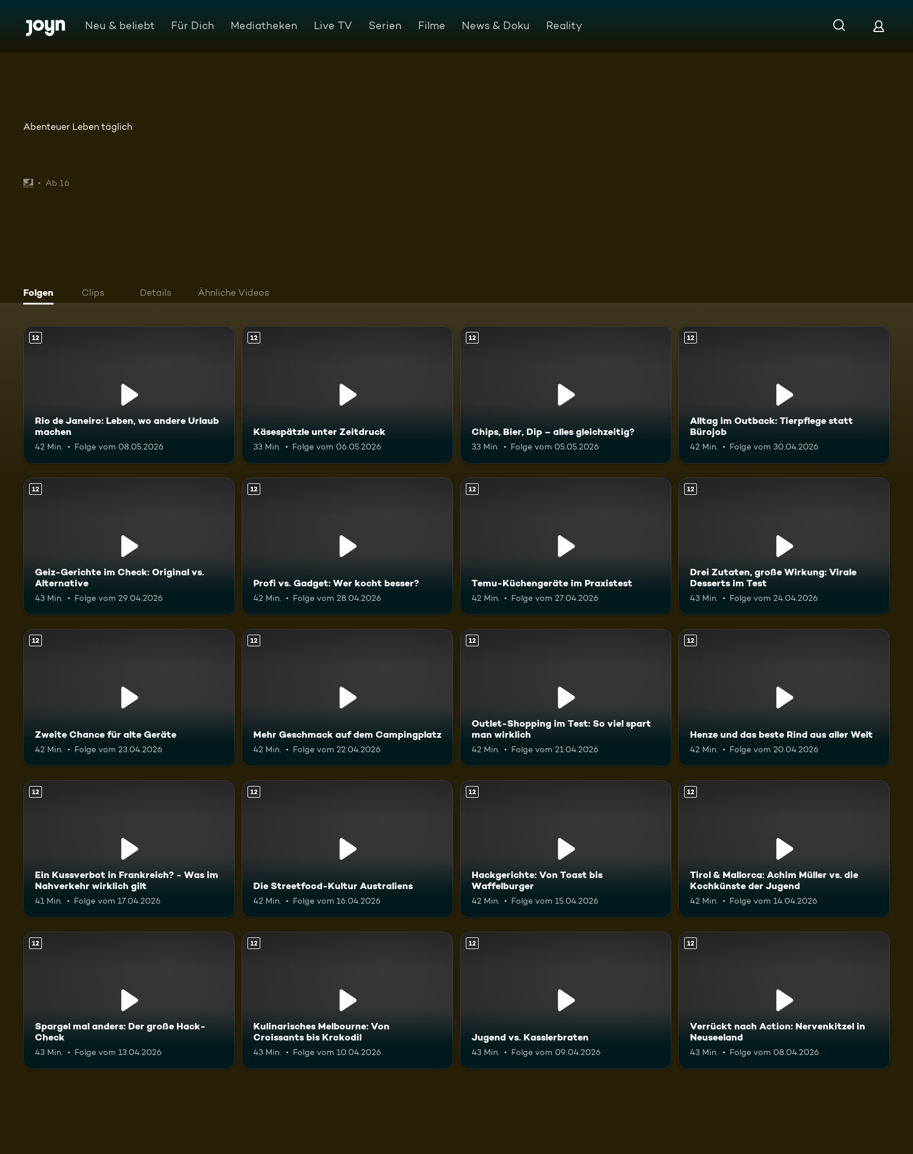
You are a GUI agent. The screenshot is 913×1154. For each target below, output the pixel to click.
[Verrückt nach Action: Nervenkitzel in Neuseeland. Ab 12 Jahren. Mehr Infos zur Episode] (784, 1000)
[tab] (41, 294)
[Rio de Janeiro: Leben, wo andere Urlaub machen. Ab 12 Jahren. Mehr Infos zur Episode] (129, 394)
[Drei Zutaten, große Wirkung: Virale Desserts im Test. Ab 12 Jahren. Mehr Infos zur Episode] (784, 546)
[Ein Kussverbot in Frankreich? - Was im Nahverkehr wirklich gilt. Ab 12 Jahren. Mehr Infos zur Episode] (129, 849)
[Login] (878, 26)
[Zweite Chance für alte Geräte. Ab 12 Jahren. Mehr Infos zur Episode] (129, 697)
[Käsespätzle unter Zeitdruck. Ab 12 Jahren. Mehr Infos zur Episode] (347, 394)
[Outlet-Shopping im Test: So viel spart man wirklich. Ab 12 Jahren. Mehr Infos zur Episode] (565, 697)
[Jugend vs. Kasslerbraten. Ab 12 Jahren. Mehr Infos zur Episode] (565, 1000)
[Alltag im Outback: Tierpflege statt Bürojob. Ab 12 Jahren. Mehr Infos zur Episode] (784, 394)
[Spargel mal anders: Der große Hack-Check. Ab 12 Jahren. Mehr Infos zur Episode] (129, 1000)
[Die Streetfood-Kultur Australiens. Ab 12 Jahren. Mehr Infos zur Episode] (347, 849)
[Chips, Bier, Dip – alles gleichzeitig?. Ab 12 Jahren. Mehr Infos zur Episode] (565, 394)
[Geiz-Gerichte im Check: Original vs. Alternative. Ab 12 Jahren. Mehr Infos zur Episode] (129, 546)
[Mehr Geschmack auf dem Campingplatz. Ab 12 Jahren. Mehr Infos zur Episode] (347, 697)
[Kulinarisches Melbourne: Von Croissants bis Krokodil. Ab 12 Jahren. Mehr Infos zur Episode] (347, 1000)
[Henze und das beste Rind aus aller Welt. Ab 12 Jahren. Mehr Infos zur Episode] (784, 697)
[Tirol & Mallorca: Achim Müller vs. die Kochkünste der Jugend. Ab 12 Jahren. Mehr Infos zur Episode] (784, 849)
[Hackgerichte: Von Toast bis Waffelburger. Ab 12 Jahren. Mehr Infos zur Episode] (565, 849)
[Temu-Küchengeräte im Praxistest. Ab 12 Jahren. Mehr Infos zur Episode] (565, 546)
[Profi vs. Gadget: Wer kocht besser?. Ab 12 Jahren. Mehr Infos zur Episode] (347, 546)
